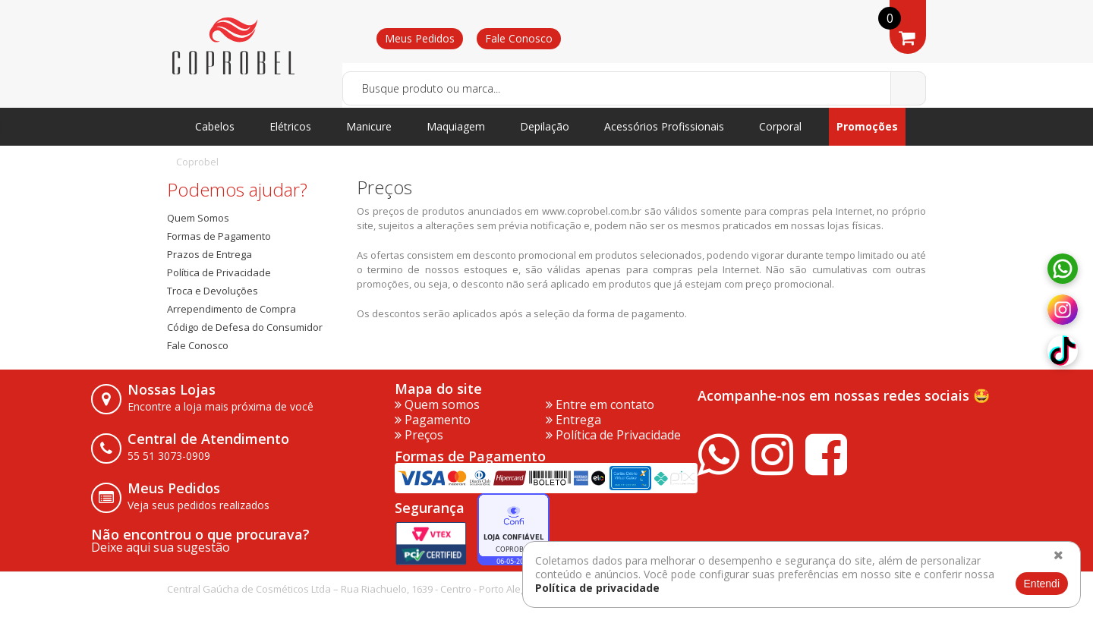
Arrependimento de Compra (231, 309)
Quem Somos (198, 218)
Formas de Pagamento (219, 236)
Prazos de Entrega (209, 254)
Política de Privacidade (219, 272)
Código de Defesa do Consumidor (245, 327)
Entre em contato (600, 404)
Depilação (544, 126)
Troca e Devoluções (212, 290)
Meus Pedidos (420, 38)
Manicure (369, 126)
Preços (419, 434)
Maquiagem (456, 126)
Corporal (780, 126)
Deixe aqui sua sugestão (160, 547)
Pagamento (433, 419)
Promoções (867, 126)
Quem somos (437, 404)
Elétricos (290, 126)
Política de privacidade (597, 588)
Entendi (1042, 584)
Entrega (573, 419)
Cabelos (215, 126)
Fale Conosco (519, 38)
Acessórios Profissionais (664, 126)
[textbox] (634, 88)
